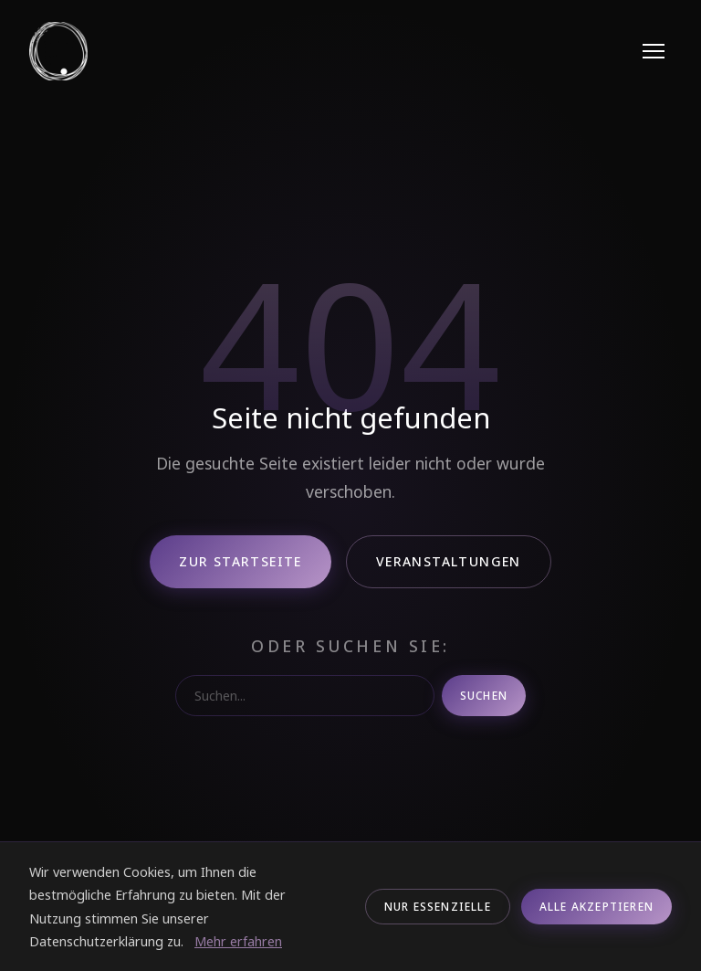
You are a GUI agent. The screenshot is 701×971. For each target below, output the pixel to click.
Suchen (483, 695)
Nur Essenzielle (437, 906)
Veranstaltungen (448, 561)
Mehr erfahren (238, 941)
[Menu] (653, 51)
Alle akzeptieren (596, 906)
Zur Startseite (240, 561)
